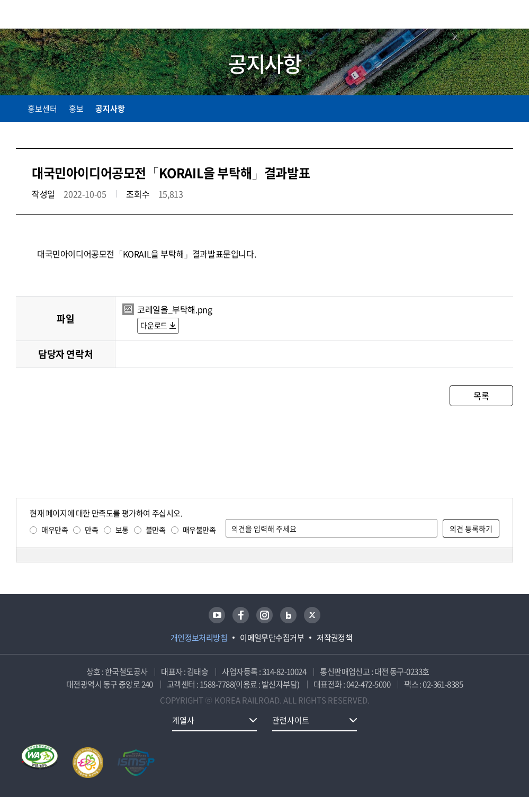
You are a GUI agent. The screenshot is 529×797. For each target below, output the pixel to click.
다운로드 (153, 325)
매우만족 (54, 529)
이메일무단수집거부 (272, 637)
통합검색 (488, 16)
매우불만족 (199, 529)
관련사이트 (290, 720)
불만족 (156, 529)
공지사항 (110, 108)
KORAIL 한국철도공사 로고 (57, 14)
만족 (91, 529)
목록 (481, 395)
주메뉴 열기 (506, 16)
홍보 (76, 108)
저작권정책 (334, 637)
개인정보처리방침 (199, 637)
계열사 (183, 720)
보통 (122, 529)
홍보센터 (42, 108)
